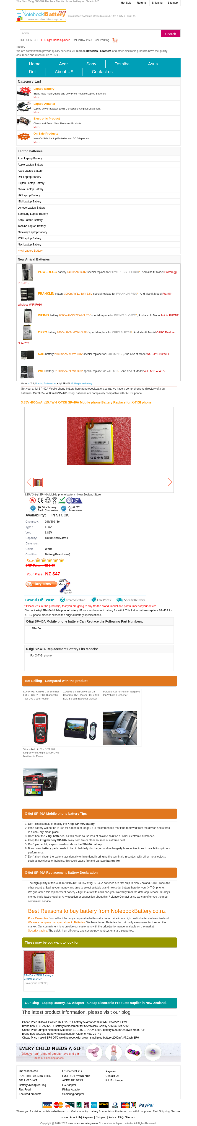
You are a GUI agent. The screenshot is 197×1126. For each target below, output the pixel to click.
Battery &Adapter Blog (32, 1085)
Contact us (102, 71)
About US (64, 71)
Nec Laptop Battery (29, 244)
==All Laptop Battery (30, 250)
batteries (92, 51)
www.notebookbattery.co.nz (83, 1123)
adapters (105, 51)
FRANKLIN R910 (126, 293)
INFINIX (43, 315)
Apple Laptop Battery (30, 164)
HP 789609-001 (28, 1071)
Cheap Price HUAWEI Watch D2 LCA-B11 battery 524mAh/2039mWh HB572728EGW (74, 1022)
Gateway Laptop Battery (32, 232)
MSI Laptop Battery (29, 238)
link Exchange (114, 1080)
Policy (112, 1117)
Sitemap (173, 2)
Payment (111, 1071)
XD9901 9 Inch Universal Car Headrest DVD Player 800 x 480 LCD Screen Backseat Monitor (81, 695)
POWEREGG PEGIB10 (124, 271)
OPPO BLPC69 (121, 332)
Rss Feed (25, 1089)
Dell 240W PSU (82, 40)
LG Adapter (69, 1085)
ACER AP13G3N (72, 1080)
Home (35, 63)
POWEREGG (47, 271)
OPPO (42, 332)
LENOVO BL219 (72, 1071)
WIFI (41, 371)
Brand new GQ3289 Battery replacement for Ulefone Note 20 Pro (61, 1033)
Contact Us (112, 1075)
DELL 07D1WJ (28, 1080)
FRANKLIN (46, 293)
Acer (63, 63)
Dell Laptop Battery (29, 177)
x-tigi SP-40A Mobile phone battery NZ (59, 610)
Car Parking (102, 40)
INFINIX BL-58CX (125, 315)
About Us (75, 1117)
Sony (91, 63)
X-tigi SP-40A (64, 383)
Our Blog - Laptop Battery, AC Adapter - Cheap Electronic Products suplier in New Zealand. (96, 1003)
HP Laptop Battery (29, 195)
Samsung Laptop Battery (33, 213)
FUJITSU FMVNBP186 (76, 1075)
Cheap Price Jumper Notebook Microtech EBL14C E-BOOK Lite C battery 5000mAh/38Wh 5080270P (83, 1030)
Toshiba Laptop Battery (32, 226)
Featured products (30, 1094)
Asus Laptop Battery (30, 170)
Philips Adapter (71, 1089)
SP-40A (36, 628)
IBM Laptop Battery (29, 201)
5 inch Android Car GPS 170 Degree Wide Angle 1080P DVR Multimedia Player (41, 753)
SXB (41, 353)
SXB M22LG (114, 353)
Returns (141, 2)
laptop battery (90, 1111)
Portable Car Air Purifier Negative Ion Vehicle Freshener (121, 693)
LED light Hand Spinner (55, 40)
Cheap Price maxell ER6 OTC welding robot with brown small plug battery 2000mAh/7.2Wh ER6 (80, 1037)
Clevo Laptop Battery (30, 189)
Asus (153, 63)
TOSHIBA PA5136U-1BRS (35, 1075)
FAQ (121, 1117)
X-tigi (33, 383)
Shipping (157, 2)
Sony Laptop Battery (30, 220)
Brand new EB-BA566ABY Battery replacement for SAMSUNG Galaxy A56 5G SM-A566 (75, 1026)
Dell (32, 71)
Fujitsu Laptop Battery (31, 183)
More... (37, 97)
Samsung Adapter (73, 1094)
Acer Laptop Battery (30, 158)
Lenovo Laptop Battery (31, 207)
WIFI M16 (112, 371)
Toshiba (122, 63)
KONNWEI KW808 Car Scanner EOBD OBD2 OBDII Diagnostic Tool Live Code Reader (41, 695)
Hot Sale (126, 2)
